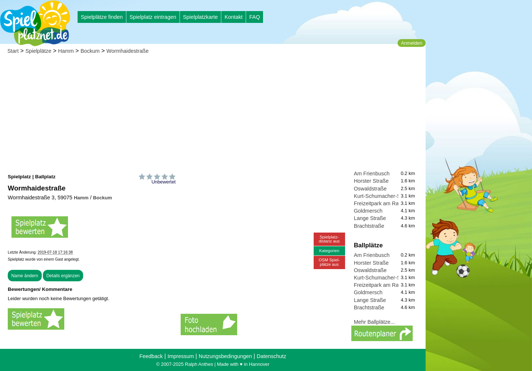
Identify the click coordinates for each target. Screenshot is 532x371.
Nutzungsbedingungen (225, 356)
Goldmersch (368, 211)
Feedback (151, 356)
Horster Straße (371, 181)
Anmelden (411, 43)
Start (12, 51)
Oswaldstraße (370, 189)
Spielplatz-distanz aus (329, 239)
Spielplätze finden (102, 17)
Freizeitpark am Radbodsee (386, 203)
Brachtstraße (369, 226)
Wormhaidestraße (127, 51)
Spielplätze (38, 51)
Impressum (180, 356)
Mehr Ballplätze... (374, 322)
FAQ (254, 17)
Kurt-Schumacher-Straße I (385, 196)
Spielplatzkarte (200, 17)
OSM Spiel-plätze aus (329, 262)
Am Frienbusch (372, 173)
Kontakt (234, 17)
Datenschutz (271, 356)
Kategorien (329, 250)
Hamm (66, 51)
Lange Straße (370, 218)
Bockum (90, 51)
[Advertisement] (213, 114)
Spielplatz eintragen (152, 17)
